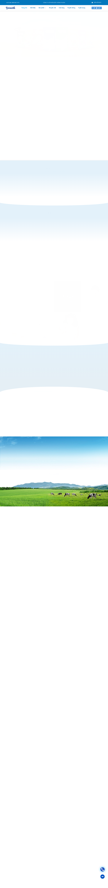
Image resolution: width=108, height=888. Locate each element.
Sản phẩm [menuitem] (42, 8)
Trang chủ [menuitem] (24, 8)
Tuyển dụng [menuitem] (81, 8)
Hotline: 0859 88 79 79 (12, 2)
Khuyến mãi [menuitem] (52, 8)
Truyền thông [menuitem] (71, 8)
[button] (96, 2)
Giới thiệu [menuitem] (33, 8)
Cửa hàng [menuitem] (61, 8)
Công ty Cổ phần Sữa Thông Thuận (54, 2)
